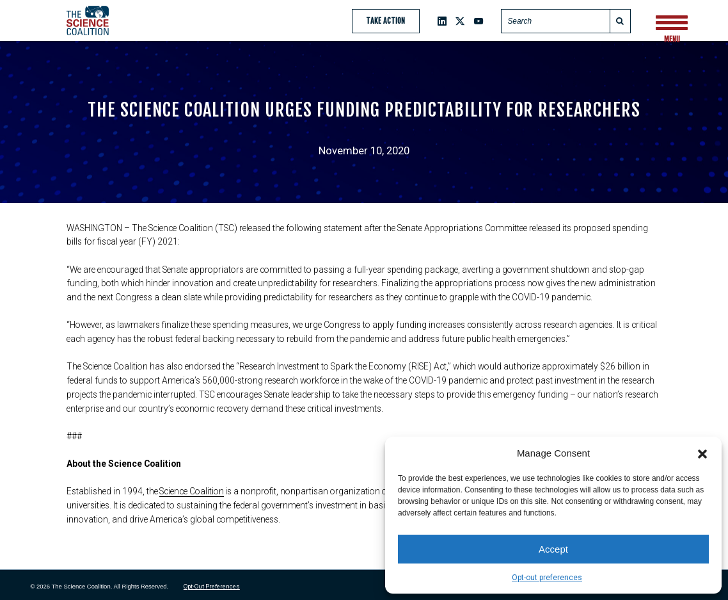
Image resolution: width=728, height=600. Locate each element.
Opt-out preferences (547, 577)
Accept (553, 549)
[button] (702, 453)
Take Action (385, 21)
